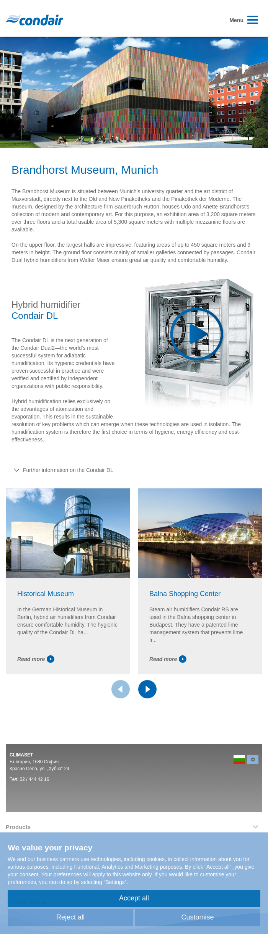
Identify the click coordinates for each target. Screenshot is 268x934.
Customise (197, 917)
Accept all (134, 898)
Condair (34, 20)
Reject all (70, 917)
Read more (35, 659)
